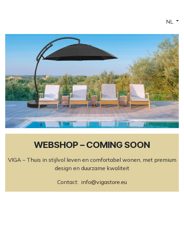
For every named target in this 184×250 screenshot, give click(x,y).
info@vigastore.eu (104, 181)
